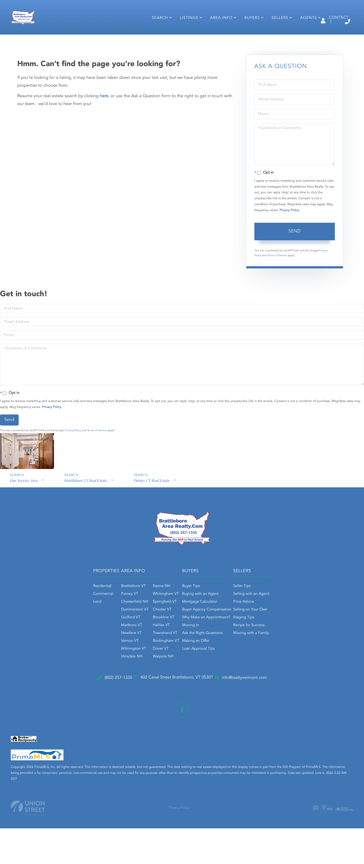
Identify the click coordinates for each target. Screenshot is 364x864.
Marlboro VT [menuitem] (109, 668)
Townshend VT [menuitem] (142, 676)
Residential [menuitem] (57, 629)
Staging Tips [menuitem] (266, 661)
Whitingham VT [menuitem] (143, 637)
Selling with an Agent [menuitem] (274, 637)
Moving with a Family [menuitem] (274, 676)
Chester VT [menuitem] (139, 653)
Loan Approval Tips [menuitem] (198, 692)
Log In (273, 22)
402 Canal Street (171, 722)
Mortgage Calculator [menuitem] (199, 645)
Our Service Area (23, 527)
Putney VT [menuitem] (107, 637)
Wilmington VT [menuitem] (111, 692)
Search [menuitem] (155, 37)
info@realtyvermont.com (273, 722)
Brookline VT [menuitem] (141, 661)
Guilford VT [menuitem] (108, 661)
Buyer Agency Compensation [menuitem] (206, 653)
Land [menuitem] (52, 645)
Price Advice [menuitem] (266, 645)
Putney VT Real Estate (154, 527)
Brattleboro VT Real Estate (86, 527)
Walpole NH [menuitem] (140, 700)
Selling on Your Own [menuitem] (273, 653)
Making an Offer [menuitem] (196, 684)
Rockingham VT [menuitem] (143, 684)
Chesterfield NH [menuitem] (112, 645)
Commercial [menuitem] (58, 637)
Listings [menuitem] (184, 37)
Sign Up (296, 22)
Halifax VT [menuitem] (138, 668)
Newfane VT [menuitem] (109, 676)
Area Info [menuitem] (216, 37)
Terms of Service (277, 298)
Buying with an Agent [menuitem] (200, 637)
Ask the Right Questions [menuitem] (202, 676)
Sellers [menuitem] (275, 37)
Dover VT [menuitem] (138, 692)
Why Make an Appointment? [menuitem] (206, 661)
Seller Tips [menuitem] (264, 629)
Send (294, 274)
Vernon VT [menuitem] (107, 684)
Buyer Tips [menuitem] (191, 629)
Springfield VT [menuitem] (142, 645)
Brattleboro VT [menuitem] (111, 629)
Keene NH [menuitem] (139, 629)
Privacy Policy (289, 252)
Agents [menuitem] (303, 37)
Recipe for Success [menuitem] (271, 668)
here (104, 138)
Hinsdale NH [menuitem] (109, 700)
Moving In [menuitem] (190, 668)
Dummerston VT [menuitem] (112, 653)
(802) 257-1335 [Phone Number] (328, 21)
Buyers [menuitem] (247, 37)
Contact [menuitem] (334, 37)
